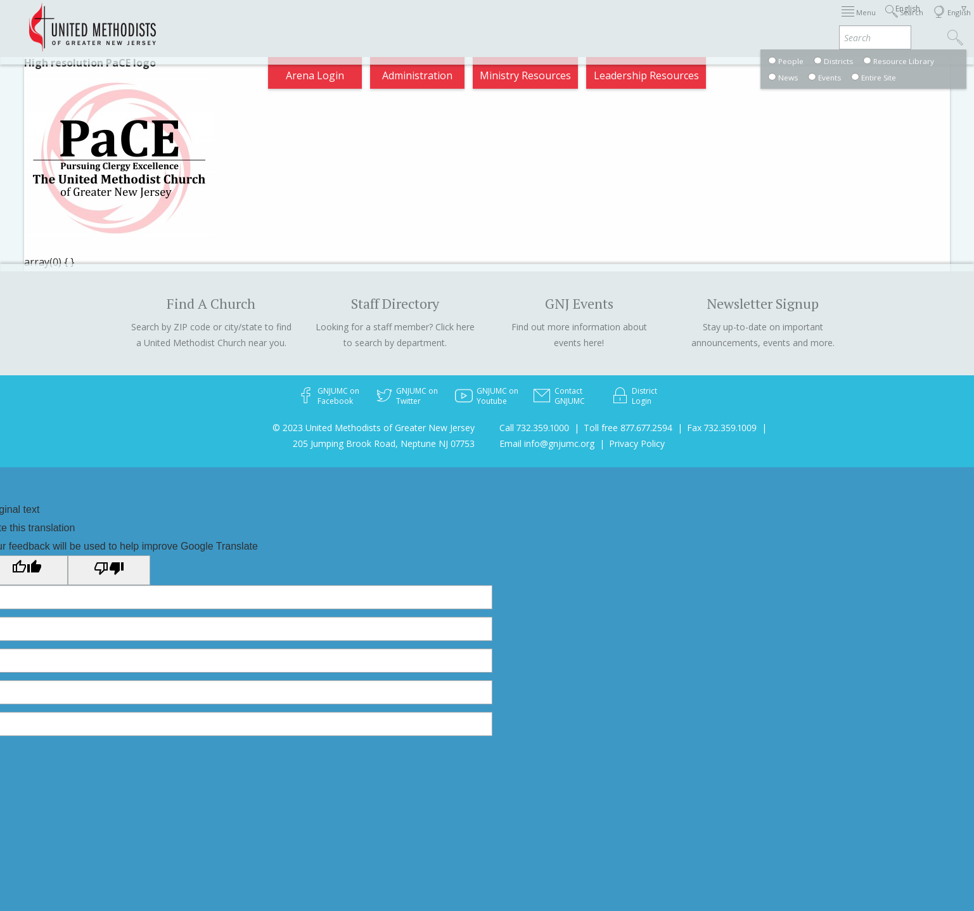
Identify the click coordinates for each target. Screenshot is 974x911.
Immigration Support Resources (462, 22)
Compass (859, 22)
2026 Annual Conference (310, 22)
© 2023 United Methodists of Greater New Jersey (373, 428)
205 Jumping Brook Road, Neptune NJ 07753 (384, 443)
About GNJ (581, 22)
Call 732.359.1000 (534, 428)
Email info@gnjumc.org (546, 443)
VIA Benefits (791, 22)
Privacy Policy (637, 443)
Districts (643, 22)
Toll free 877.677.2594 (628, 428)
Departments (713, 22)
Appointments (200, 22)
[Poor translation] (109, 570)
